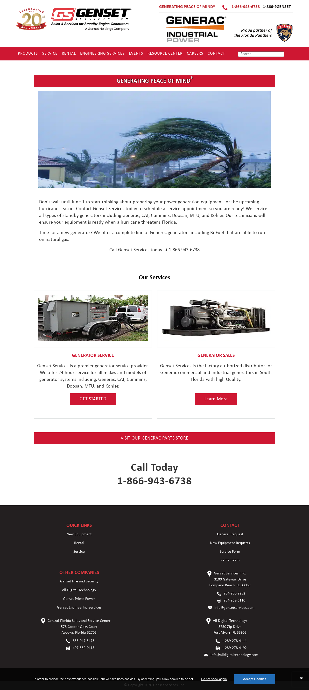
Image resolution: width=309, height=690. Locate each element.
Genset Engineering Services (79, 607)
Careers (195, 53)
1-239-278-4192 (234, 648)
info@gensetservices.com (234, 608)
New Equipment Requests (230, 543)
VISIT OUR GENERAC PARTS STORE (154, 438)
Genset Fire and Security (79, 581)
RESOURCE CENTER (165, 53)
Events (136, 53)
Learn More (216, 399)
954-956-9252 (234, 593)
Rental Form (230, 560)
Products (28, 53)
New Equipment (79, 534)
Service (49, 53)
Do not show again (214, 679)
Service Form (230, 552)
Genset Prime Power (79, 599)
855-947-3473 (83, 641)
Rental (69, 53)
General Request (230, 534)
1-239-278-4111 (234, 641)
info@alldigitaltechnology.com (234, 655)
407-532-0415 (83, 648)
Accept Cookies (254, 679)
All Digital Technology (79, 590)
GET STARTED (93, 399)
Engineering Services (102, 53)
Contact (216, 53)
